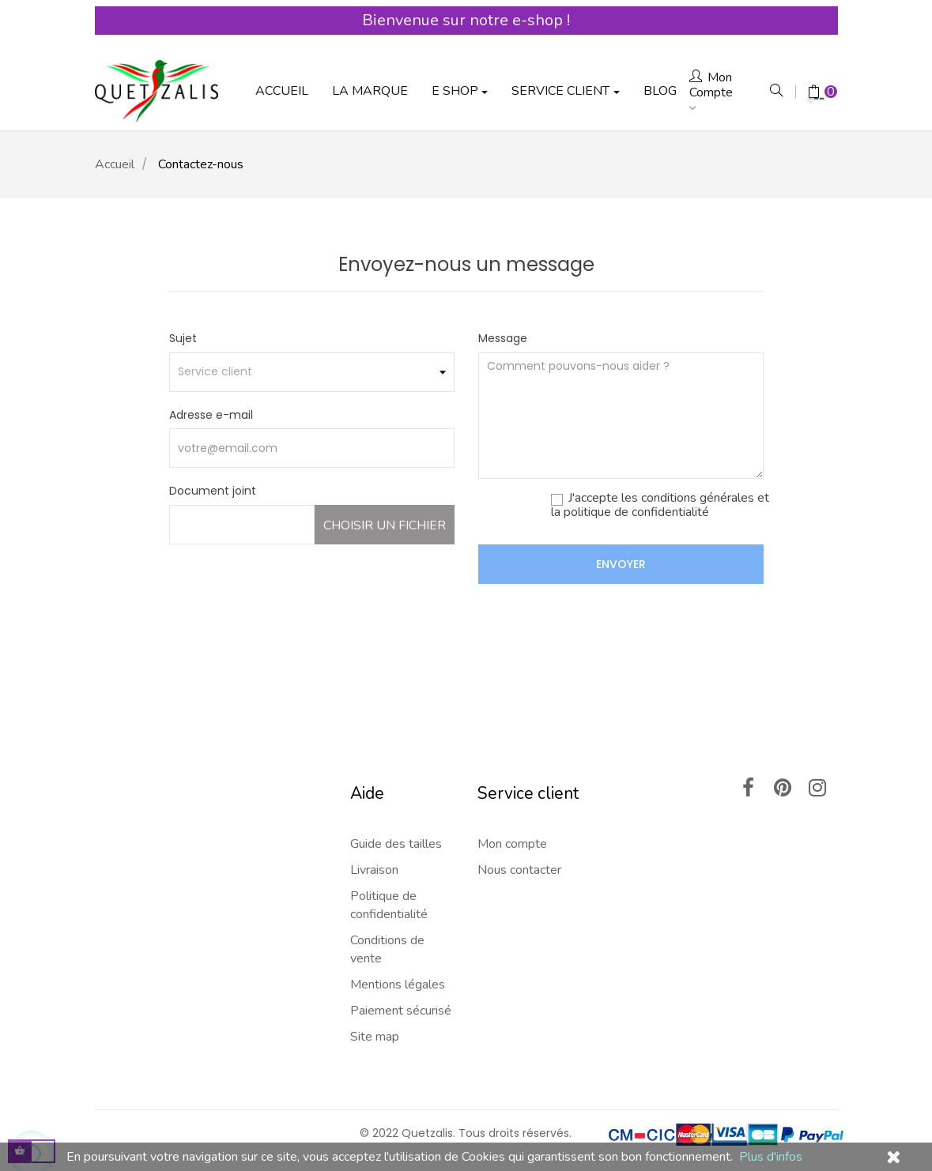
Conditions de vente (387, 910)
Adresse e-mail (211, 375)
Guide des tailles (396, 805)
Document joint (212, 452)
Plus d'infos (770, 1156)
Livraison (374, 831)
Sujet (183, 299)
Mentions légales (397, 945)
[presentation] (643, 576)
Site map (374, 998)
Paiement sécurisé (400, 972)
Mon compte (512, 805)
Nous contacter (519, 831)
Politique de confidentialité (389, 866)
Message (502, 299)
